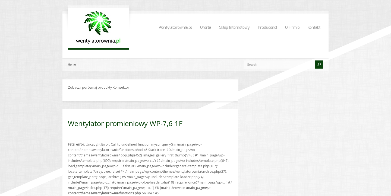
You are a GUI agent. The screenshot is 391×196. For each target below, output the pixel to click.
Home (72, 64)
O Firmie (292, 28)
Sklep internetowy (234, 28)
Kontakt (314, 28)
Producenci (267, 28)
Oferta (205, 28)
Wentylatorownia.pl (175, 28)
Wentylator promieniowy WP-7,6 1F (125, 123)
